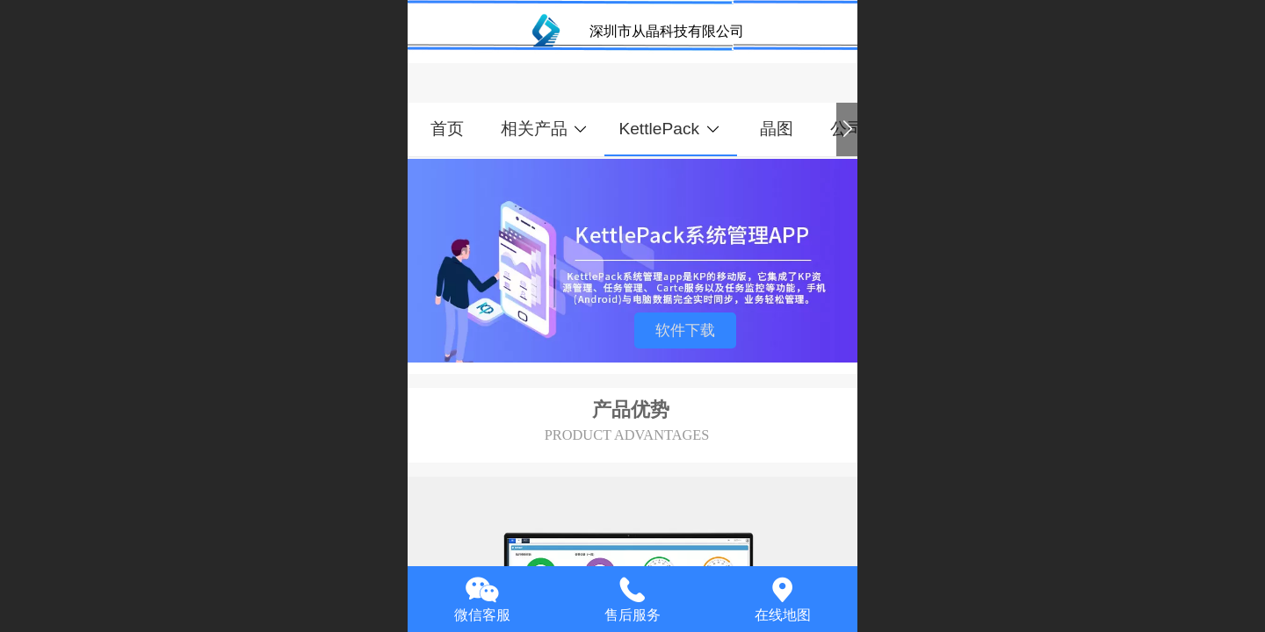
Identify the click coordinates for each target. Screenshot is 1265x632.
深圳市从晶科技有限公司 (666, 31)
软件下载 (685, 330)
